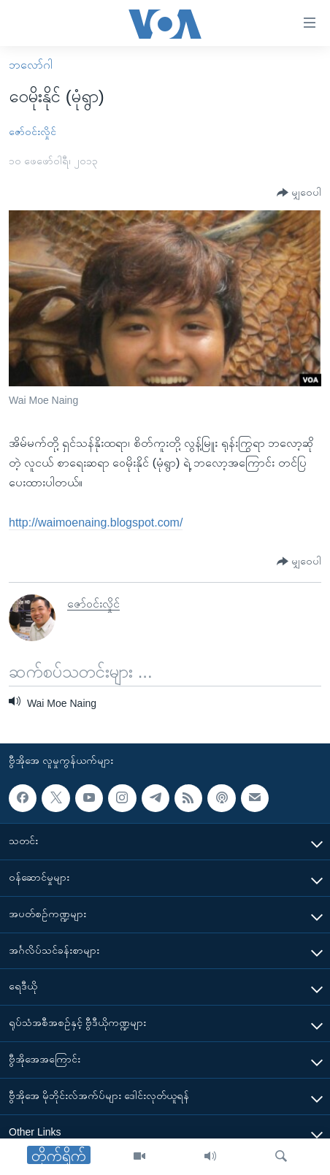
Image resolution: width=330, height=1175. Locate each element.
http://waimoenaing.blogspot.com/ (96, 522)
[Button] (299, 193)
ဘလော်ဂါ (31, 64)
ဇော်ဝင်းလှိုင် (32, 131)
